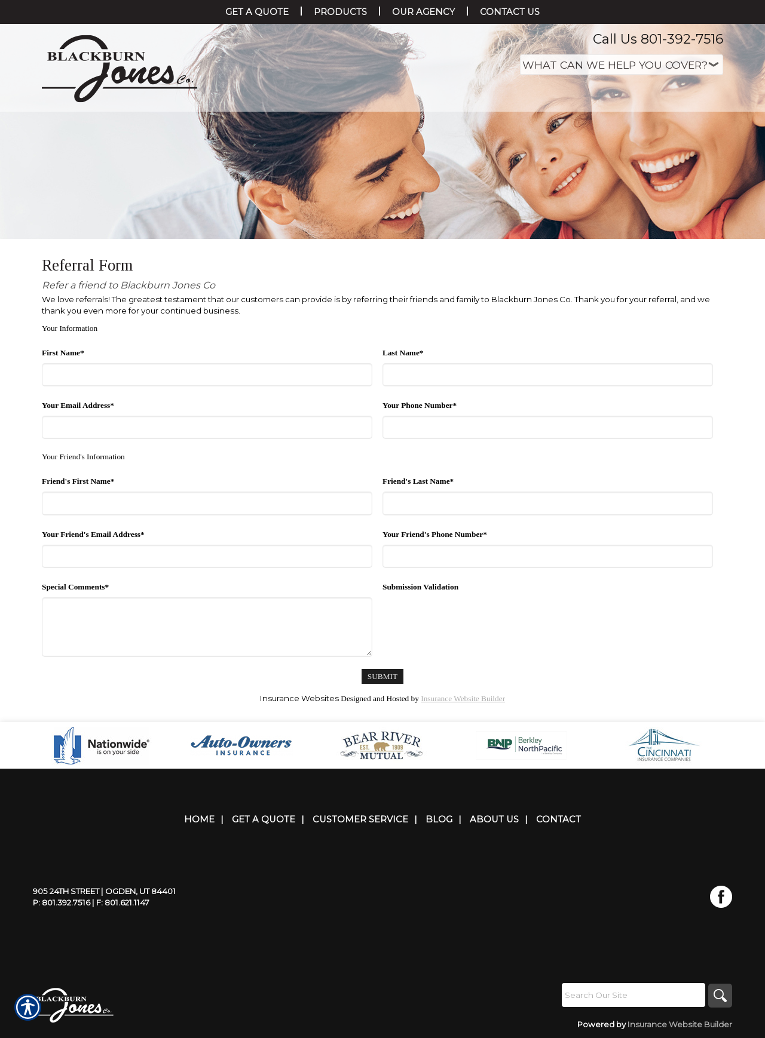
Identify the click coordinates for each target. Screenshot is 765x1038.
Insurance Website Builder (463, 698)
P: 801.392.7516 (61, 902)
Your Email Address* (78, 405)
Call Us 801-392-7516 (658, 39)
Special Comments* (75, 586)
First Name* (63, 352)
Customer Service (360, 819)
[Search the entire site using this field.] (633, 995)
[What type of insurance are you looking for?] (621, 64)
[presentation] (473, 620)
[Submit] (382, 676)
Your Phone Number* (419, 405)
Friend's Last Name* (418, 481)
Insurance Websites (299, 698)
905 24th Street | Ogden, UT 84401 (104, 891)
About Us (494, 819)
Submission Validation (420, 586)
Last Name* (402, 352)
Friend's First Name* (78, 481)
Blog (439, 819)
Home (199, 819)
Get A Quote (263, 819)
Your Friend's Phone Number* (434, 534)
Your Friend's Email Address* (93, 534)
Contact (558, 819)
